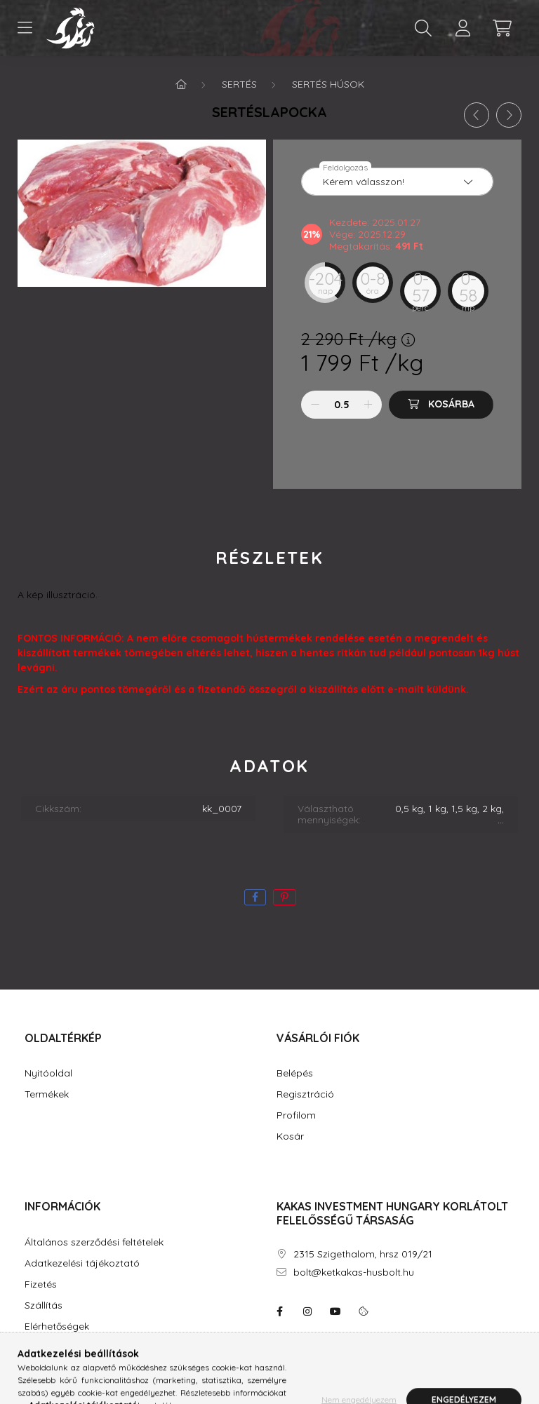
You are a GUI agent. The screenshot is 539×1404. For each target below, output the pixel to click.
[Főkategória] (181, 84)
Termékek (47, 1094)
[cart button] (502, 28)
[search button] (423, 28)
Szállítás (43, 1305)
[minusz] (315, 404)
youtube (335, 1311)
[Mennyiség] (341, 405)
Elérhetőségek (57, 1326)
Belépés (295, 1073)
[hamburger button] (25, 28)
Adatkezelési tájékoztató (82, 1263)
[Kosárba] (441, 405)
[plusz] (367, 404)
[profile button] (462, 28)
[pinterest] (284, 897)
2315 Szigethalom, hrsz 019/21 (362, 1254)
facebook (279, 1311)
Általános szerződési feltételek (94, 1242)
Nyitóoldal (48, 1073)
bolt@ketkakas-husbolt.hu (353, 1272)
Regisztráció (305, 1094)
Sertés (239, 84)
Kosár (290, 1136)
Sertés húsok (328, 84)
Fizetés (41, 1284)
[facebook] (255, 897)
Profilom (296, 1115)
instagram (307, 1311)
